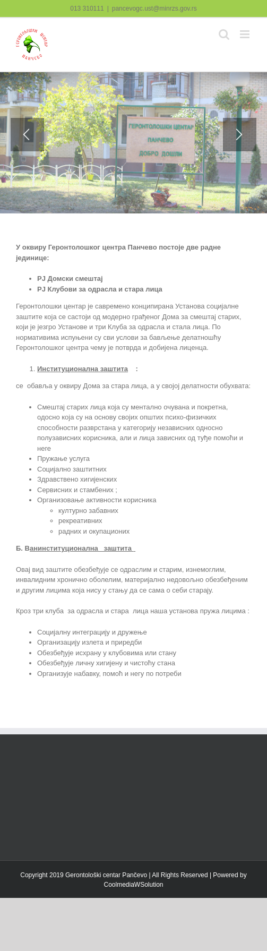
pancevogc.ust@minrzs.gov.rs (154, 8)
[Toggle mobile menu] (245, 34)
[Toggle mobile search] (224, 34)
